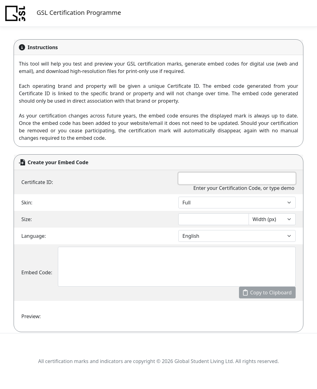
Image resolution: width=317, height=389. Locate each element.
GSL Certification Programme (62, 13)
